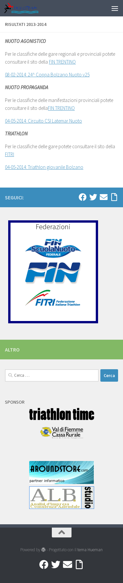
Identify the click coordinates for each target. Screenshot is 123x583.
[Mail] (104, 197)
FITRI (9, 154)
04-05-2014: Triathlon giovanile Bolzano (44, 167)
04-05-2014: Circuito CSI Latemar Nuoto (43, 121)
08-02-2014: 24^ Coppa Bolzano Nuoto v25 (47, 74)
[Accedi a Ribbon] (114, 197)
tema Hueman (90, 550)
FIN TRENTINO (62, 62)
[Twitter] (93, 197)
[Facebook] (83, 197)
